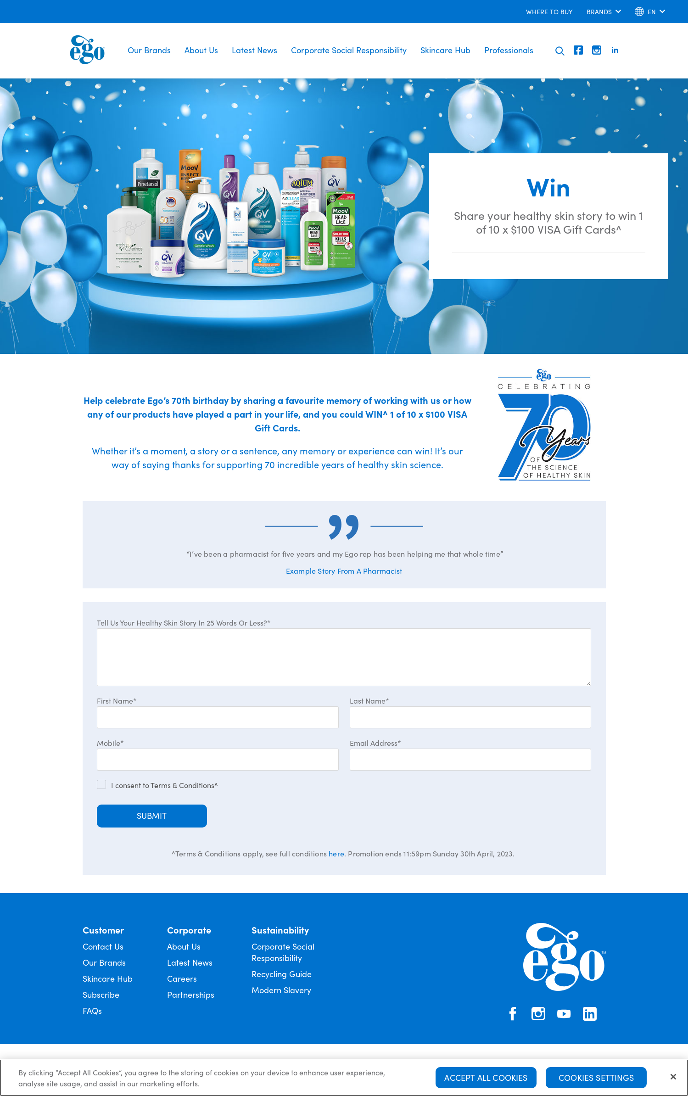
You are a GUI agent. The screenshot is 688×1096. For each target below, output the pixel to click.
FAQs (92, 1010)
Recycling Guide (282, 973)
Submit (152, 815)
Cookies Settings (596, 1078)
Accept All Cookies (485, 1078)
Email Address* (375, 743)
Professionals (508, 50)
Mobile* (110, 743)
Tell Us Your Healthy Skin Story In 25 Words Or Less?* (184, 622)
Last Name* (369, 700)
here (336, 853)
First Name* (117, 700)
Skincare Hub (445, 50)
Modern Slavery (281, 989)
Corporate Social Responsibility (349, 50)
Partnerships (190, 994)
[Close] (673, 1078)
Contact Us (103, 946)
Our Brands (149, 50)
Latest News (254, 50)
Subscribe (101, 994)
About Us (201, 50)
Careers (182, 978)
